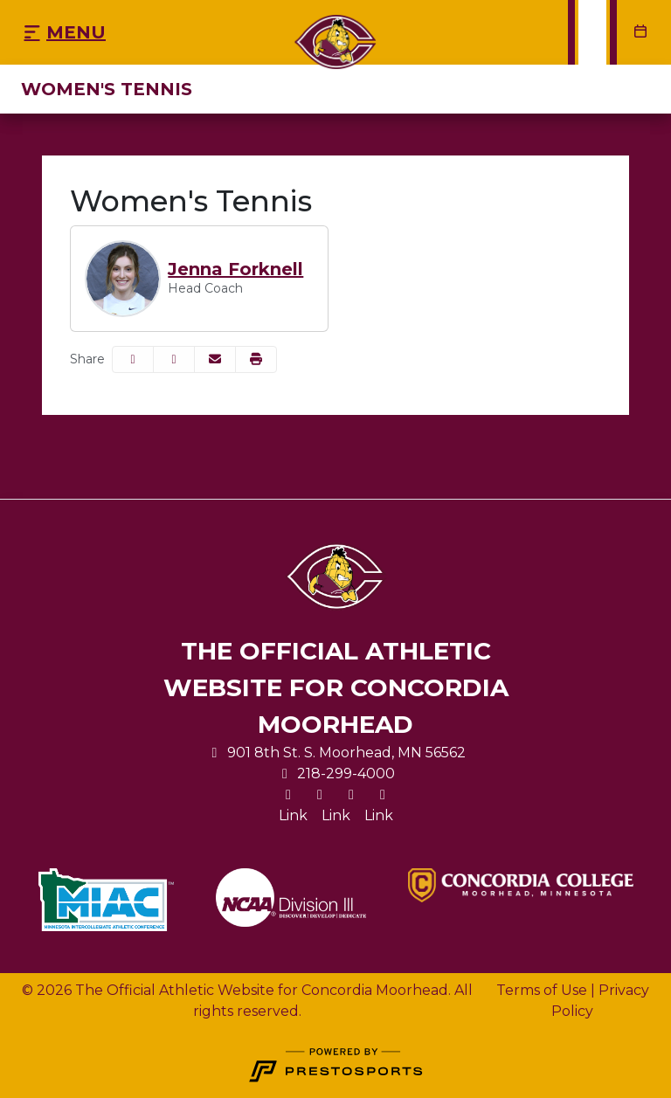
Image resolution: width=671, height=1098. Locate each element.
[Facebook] (351, 794)
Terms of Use (541, 990)
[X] (288, 794)
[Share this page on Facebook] (133, 359)
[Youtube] (382, 794)
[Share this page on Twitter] (174, 359)
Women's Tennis (106, 89)
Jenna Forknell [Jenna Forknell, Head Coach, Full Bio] (235, 269)
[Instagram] (320, 794)
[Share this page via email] (215, 359)
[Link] (293, 815)
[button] (256, 359)
